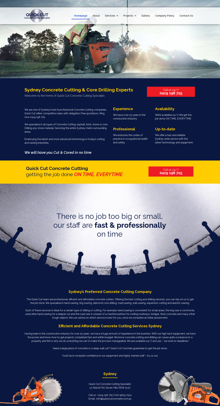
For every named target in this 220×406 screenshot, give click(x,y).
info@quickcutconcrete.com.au (113, 398)
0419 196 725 (37, 117)
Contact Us (186, 15)
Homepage (80, 15)
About (96, 15)
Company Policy (164, 15)
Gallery (145, 15)
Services (111, 16)
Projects (129, 16)
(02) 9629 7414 (123, 395)
